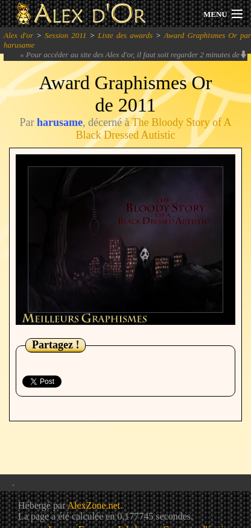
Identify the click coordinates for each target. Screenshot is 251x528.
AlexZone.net (93, 505)
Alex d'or (18, 35)
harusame (60, 122)
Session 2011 (65, 35)
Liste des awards (125, 35)
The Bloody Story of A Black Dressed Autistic (154, 128)
